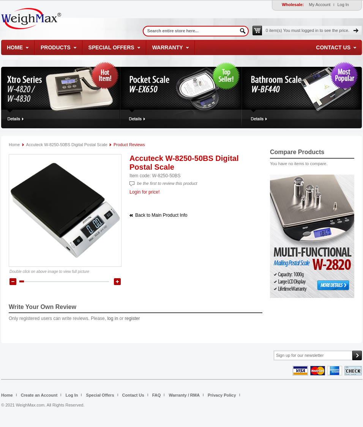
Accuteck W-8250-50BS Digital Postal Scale (66, 144)
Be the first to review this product (167, 183)
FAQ (156, 395)
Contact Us (333, 47)
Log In (343, 4)
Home (15, 47)
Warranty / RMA (184, 395)
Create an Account (39, 395)
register (132, 318)
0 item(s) (307, 30)
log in (112, 318)
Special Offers (111, 47)
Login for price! (144, 192)
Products (56, 47)
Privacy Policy (222, 395)
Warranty (167, 47)
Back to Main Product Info (161, 215)
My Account (320, 4)
